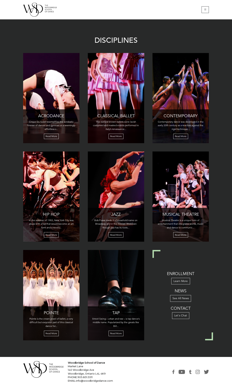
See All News (180, 298)
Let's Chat (180, 315)
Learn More (180, 281)
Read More (51, 136)
